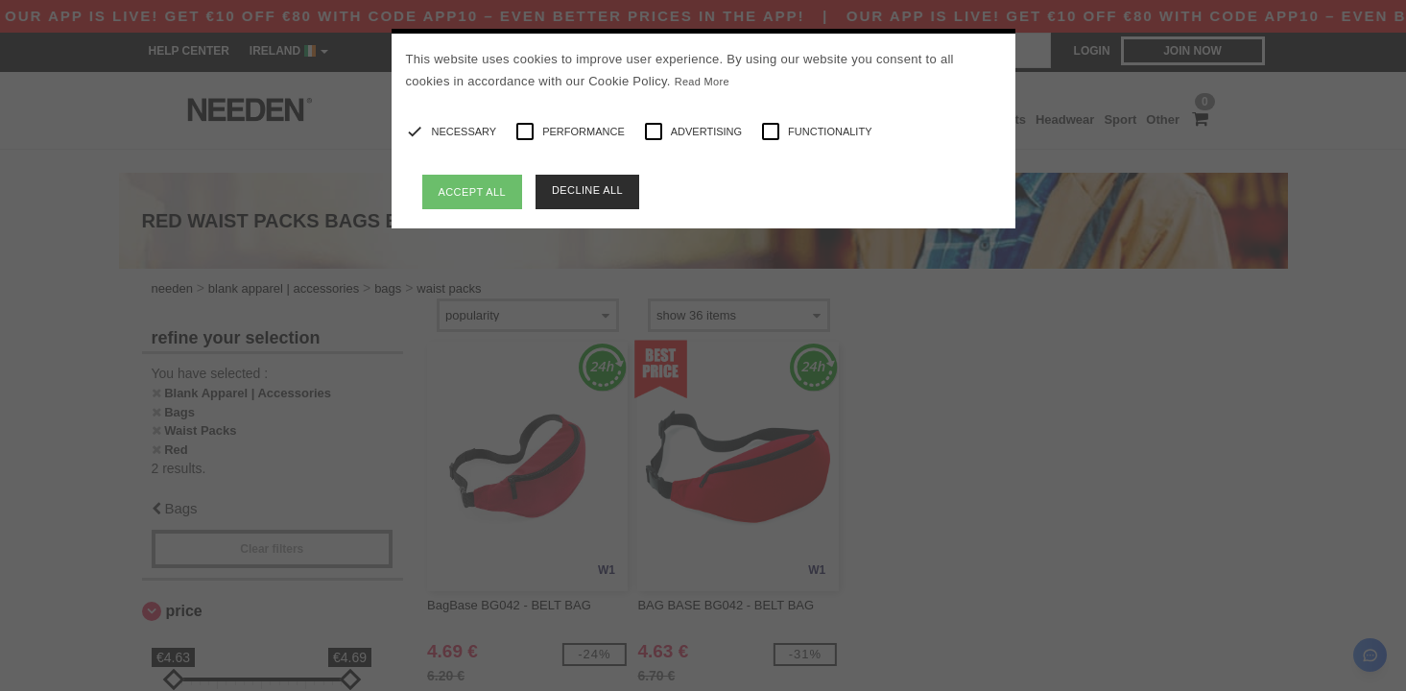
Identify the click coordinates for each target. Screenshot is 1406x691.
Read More (702, 81)
